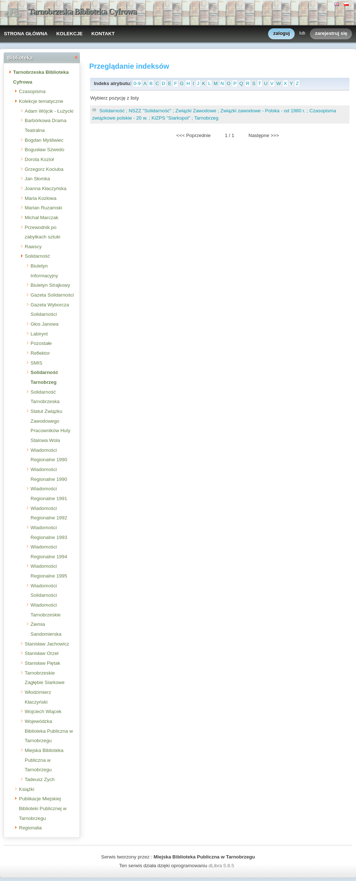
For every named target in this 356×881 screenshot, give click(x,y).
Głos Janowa (44, 324)
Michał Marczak (41, 217)
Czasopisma (32, 91)
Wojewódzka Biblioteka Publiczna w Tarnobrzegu (49, 731)
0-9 (137, 83)
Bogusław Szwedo (44, 149)
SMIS (37, 363)
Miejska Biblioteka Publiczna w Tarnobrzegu (44, 760)
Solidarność (37, 256)
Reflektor (40, 353)
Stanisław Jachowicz (47, 644)
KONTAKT (102, 33)
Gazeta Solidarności (52, 295)
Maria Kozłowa (40, 198)
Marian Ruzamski (43, 207)
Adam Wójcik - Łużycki (49, 111)
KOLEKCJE (69, 33)
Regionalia (30, 827)
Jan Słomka (37, 178)
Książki (26, 789)
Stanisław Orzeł (41, 653)
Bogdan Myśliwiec (44, 140)
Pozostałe (41, 343)
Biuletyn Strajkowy (50, 285)
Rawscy (33, 246)
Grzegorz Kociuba (44, 169)
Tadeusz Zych (39, 779)
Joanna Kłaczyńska (45, 188)
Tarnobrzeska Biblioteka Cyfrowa (82, 11)
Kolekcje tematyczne (41, 101)
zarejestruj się (331, 33)
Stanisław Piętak (42, 663)
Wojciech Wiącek (43, 711)
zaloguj (281, 33)
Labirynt (39, 334)
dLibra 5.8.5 (222, 865)
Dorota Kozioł (39, 159)
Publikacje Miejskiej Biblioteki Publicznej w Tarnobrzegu (42, 808)
